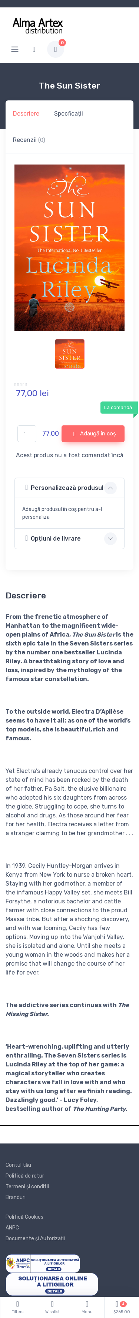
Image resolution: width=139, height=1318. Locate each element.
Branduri (16, 1197)
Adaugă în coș (94, 434)
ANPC (12, 1228)
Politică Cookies (24, 1217)
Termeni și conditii (27, 1186)
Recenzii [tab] (29, 139)
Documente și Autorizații (35, 1238)
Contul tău (18, 1165)
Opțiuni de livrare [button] (53, 538)
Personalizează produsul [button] (64, 487)
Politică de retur (25, 1176)
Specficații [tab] (68, 113)
